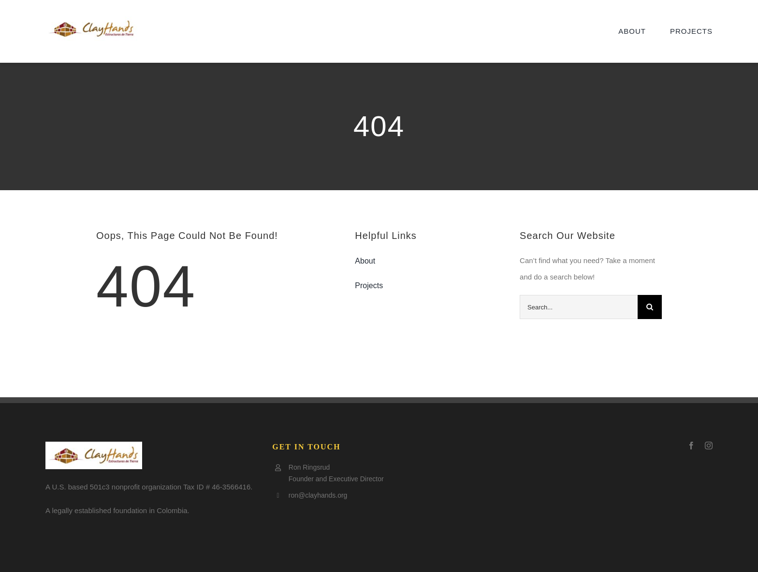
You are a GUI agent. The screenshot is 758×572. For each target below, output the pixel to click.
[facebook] (691, 445)
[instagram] (709, 445)
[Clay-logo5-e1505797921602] (91, 19)
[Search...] (579, 307)
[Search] (650, 307)
